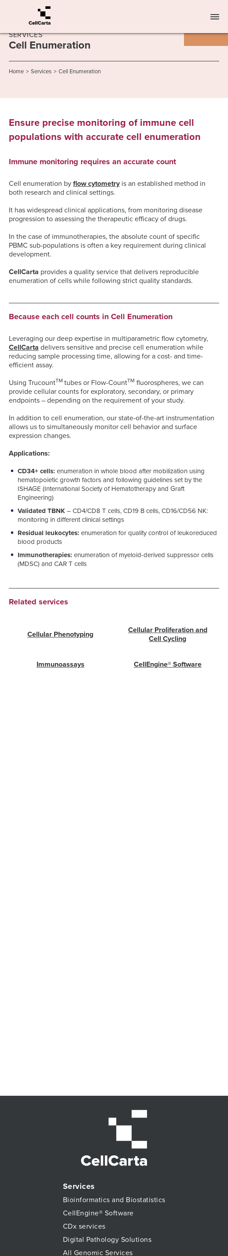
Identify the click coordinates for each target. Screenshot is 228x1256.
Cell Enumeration (80, 71)
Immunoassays (61, 664)
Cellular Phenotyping (60, 634)
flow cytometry (96, 183)
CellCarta (24, 347)
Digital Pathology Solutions (107, 1239)
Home (16, 71)
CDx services (84, 1226)
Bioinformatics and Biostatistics (114, 1200)
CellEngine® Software (168, 664)
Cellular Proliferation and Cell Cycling (167, 634)
